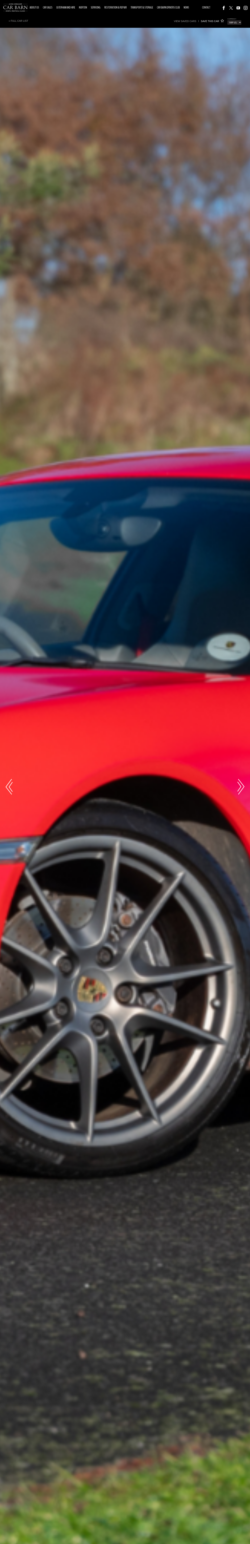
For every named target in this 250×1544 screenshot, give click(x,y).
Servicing (96, 7)
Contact (206, 7)
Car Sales (47, 7)
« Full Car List (18, 20)
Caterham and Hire (65, 7)
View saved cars (185, 21)
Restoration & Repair (115, 7)
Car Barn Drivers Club (168, 7)
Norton (83, 7)
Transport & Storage (142, 7)
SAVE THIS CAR (212, 21)
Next (241, 787)
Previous (9, 787)
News (186, 7)
